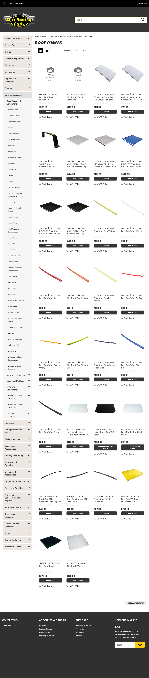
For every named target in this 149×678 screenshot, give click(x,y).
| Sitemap (27, 661)
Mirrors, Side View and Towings (14, 406)
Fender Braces (14, 187)
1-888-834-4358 (15, 3)
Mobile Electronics (13, 38)
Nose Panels (13, 238)
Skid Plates (12, 145)
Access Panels (13, 110)
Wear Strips (12, 351)
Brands (79, 635)
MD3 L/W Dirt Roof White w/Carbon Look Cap (105, 166)
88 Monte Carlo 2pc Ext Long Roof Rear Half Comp (103, 99)
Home (37, 37)
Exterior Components (14, 95)
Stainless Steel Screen (16, 327)
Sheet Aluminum (14, 288)
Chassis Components (14, 58)
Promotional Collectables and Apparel (12, 498)
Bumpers (11, 163)
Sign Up (49, 629)
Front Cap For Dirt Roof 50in (103, 500)
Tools (7, 533)
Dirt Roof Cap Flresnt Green (77, 366)
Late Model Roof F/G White (131, 433)
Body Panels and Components (14, 102)
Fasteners (9, 423)
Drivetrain (9, 65)
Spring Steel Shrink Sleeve (15, 319)
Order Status (44, 632)
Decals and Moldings (15, 381)
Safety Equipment (13, 507)
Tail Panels (12, 333)
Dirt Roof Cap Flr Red (132, 298)
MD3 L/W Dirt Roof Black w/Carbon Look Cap (49, 233)
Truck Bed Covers (15, 339)
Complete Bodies (15, 122)
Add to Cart (50, 112)
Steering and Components (11, 515)
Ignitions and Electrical (11, 463)
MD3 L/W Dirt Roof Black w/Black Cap (76, 232)
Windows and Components (12, 415)
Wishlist (143, 3)
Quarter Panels (14, 256)
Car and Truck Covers (16, 375)
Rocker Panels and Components (15, 269)
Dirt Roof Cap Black (49, 432)
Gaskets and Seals (13, 439)
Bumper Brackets (15, 157)
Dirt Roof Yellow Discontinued (129, 500)
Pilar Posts (12, 250)
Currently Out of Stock (105, 447)
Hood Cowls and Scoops (14, 209)
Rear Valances (13, 133)
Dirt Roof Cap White (131, 231)
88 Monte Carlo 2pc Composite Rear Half (131, 98)
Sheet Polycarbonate (16, 300)
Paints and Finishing (14, 488)
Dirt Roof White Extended (74, 98)
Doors (10, 181)
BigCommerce (18, 666)
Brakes (8, 52)
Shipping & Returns (47, 635)
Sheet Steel (12, 306)
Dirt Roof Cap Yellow (104, 231)
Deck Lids (11, 175)
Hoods (10, 128)
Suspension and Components (12, 525)
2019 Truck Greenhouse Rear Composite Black (47, 166)
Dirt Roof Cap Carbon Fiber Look (104, 366)
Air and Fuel (10, 45)
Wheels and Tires (13, 547)
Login (41, 629)
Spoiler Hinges (13, 312)
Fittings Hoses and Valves (13, 431)
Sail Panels (12, 282)
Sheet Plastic (13, 294)
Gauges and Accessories (10, 447)
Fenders (11, 202)
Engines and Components (10, 80)
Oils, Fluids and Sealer (15, 481)
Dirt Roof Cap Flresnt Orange (50, 366)
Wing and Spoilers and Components (16, 358)
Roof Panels (12, 276)
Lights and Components (12, 388)
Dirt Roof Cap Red (48, 298)
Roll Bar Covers (14, 139)
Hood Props (12, 223)
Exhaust (8, 88)
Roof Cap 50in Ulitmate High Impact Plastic (50, 500)
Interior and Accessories (10, 473)
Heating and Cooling (14, 455)
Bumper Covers (14, 116)
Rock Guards (13, 262)
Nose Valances (13, 244)
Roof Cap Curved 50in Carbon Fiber (77, 500)
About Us (80, 629)
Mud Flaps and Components (13, 230)
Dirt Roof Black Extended (46, 98)
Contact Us (80, 632)
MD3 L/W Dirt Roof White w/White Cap (76, 165)
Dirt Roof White (74, 566)
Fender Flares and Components (15, 194)
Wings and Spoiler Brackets (15, 367)
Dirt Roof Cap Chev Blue (131, 366)
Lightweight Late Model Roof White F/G (77, 433)
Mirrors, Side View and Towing (14, 397)
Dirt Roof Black (46, 566)
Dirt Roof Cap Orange (77, 298)
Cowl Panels (12, 169)
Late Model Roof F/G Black (104, 433)
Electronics (10, 72)
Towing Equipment (13, 540)
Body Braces (13, 151)
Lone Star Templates (42, 666)
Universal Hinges (14, 345)
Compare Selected (135, 603)
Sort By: (67, 50)
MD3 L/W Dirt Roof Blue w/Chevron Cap (131, 165)
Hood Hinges (13, 217)
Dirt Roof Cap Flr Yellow (102, 299)
